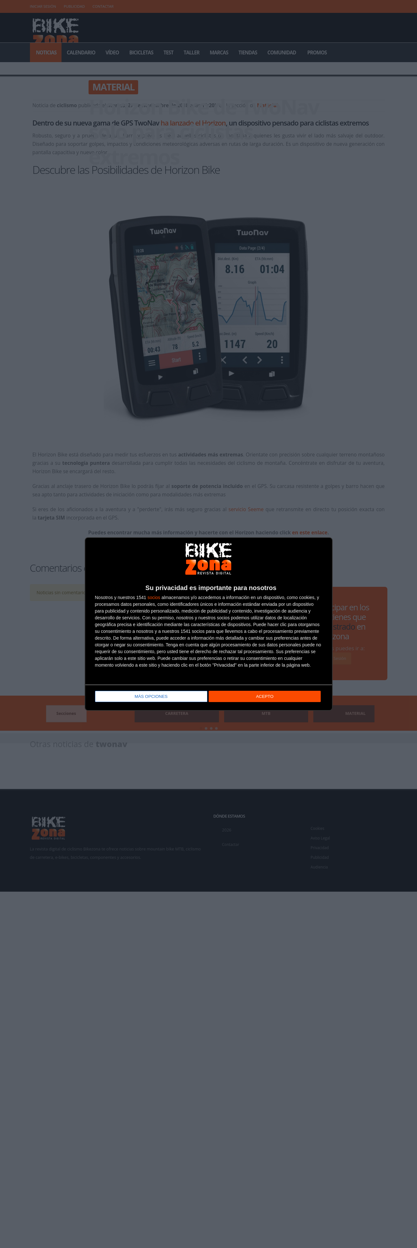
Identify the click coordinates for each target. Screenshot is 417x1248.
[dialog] (209, 624)
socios (153, 598)
